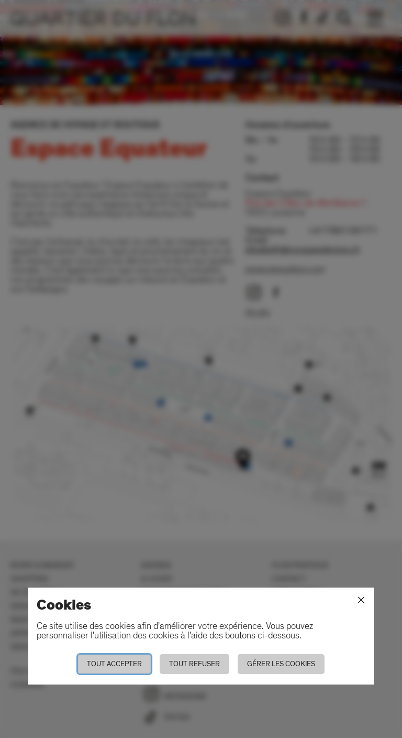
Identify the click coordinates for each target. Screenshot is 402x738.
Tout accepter (114, 663)
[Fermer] (361, 600)
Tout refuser (194, 663)
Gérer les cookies (281, 663)
